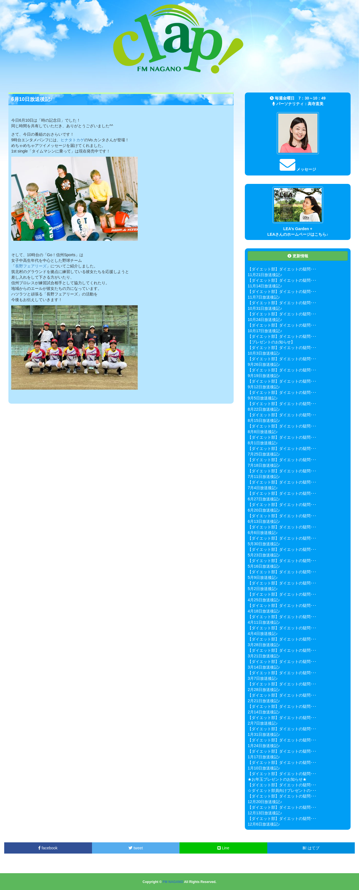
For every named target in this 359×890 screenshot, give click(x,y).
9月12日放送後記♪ (264, 387)
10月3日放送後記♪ (264, 353)
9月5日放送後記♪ (263, 398)
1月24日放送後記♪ (264, 745)
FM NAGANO (173, 882)
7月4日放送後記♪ (263, 488)
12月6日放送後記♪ (264, 824)
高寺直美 (315, 103)
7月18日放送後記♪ (264, 465)
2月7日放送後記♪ (263, 723)
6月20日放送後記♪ (264, 510)
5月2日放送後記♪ (263, 588)
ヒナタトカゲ (72, 140)
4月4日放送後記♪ (263, 633)
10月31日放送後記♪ (265, 308)
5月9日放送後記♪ (263, 577)
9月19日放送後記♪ (264, 375)
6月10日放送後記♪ (31, 99)
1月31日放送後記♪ (264, 734)
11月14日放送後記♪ (265, 286)
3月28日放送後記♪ (264, 644)
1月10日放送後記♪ (264, 768)
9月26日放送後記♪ (264, 364)
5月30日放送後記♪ (264, 544)
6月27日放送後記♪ (264, 499)
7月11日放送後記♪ (264, 476)
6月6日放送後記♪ (263, 532)
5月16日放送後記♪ (264, 566)
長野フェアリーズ (31, 266)
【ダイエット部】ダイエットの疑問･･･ (282, 269)
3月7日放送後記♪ (263, 678)
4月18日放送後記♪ (264, 611)
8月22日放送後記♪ (264, 409)
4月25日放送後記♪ (264, 600)
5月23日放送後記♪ (264, 555)
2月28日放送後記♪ (264, 689)
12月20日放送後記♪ (265, 801)
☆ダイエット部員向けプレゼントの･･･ (282, 790)
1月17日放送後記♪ (264, 757)
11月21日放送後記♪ (265, 274)
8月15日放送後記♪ (264, 420)
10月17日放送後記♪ (265, 331)
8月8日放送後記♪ (263, 431)
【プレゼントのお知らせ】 (271, 342)
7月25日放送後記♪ (264, 454)
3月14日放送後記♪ (264, 667)
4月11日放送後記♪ (264, 622)
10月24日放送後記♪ (265, 319)
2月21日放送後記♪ (264, 701)
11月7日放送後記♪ (264, 297)
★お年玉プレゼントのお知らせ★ (277, 779)
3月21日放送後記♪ (264, 656)
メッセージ (298, 169)
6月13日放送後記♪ (264, 521)
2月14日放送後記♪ (264, 712)
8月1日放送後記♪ (263, 443)
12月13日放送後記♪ (265, 813)
